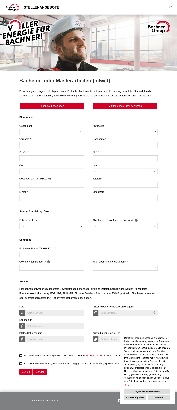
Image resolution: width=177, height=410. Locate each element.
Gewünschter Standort (34, 261)
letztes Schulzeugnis (30, 333)
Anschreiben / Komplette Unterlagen (113, 306)
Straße (23, 152)
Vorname (25, 139)
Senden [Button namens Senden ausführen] (40, 372)
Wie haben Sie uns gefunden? (110, 261)
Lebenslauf (25, 320)
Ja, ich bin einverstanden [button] (147, 391)
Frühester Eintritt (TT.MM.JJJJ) (37, 248)
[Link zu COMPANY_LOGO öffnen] (12, 7)
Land (95, 165)
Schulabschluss (28, 220)
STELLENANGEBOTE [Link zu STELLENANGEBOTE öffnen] (41, 7)
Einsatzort (98, 192)
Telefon (97, 178)
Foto (21, 306)
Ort (21, 165)
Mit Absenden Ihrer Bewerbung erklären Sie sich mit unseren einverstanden (69, 355)
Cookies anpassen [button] (135, 397)
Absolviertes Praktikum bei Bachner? (115, 220)
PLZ (96, 152)
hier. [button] (127, 385)
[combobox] (51, 132)
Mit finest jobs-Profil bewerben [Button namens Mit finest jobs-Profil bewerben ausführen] (125, 106)
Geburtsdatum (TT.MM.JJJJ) (35, 178)
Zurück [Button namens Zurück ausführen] (26, 372)
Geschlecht (25, 126)
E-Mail (23, 192)
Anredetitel (99, 126)
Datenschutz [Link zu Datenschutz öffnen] (52, 400)
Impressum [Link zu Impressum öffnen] (38, 400)
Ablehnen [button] (159, 397)
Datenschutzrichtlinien (95, 355)
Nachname (99, 139)
